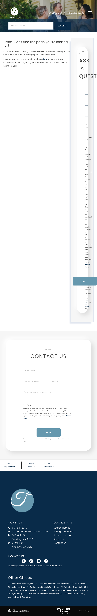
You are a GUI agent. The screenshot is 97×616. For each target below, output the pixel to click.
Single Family (9, 466)
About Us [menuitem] (59, 539)
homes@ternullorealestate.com (28, 531)
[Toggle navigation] (90, 12)
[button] (63, 26)
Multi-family (49, 466)
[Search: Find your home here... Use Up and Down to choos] (30, 26)
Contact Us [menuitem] (60, 543)
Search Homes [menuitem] (62, 527)
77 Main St (20, 544)
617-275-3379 (17, 527)
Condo (29, 466)
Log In (72, 13)
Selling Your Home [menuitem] (64, 531)
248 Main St (20, 537)
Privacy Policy (56, 439)
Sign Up (81, 13)
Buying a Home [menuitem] (62, 535)
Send (85, 281)
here (45, 59)
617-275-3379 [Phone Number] (57, 13)
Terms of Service (67, 439)
